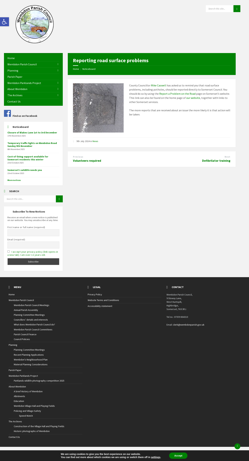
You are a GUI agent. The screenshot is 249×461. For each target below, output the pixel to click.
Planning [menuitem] (12, 70)
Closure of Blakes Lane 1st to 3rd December (32, 132)
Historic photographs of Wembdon (32, 431)
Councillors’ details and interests (31, 319)
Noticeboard (88, 68)
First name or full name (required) (26, 227)
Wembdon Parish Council (21, 300)
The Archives (15, 421)
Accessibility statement (100, 306)
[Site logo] (35, 42)
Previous (78, 156)
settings (155, 457)
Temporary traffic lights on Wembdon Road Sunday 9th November (32, 145)
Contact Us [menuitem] (14, 101)
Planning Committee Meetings (29, 314)
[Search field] (223, 8)
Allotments (19, 396)
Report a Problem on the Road (177, 93)
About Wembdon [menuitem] (17, 89)
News (95, 141)
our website (193, 98)
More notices (14, 180)
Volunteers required (87, 161)
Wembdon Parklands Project (23, 375)
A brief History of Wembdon (28, 391)
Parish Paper (15, 370)
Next (227, 156)
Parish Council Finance (25, 334)
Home (76, 68)
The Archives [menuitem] (14, 95)
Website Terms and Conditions (103, 300)
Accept (178, 455)
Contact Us (14, 437)
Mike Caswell (158, 85)
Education (19, 401)
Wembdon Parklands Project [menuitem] (24, 83)
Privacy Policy (95, 294)
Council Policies (22, 339)
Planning (13, 344)
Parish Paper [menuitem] (14, 76)
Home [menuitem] (11, 58)
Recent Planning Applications (29, 354)
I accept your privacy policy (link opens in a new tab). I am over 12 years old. (32, 253)
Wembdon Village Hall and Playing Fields (34, 405)
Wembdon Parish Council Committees (33, 329)
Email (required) (16, 239)
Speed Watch (26, 415)
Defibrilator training (216, 161)
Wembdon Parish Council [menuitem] (22, 64)
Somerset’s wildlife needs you (24, 170)
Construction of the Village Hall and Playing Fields (39, 426)
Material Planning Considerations (31, 364)
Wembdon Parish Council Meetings (31, 305)
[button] (4, 21)
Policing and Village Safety (27, 410)
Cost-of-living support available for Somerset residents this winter (27, 158)
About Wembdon (17, 386)
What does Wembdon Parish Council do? (34, 324)
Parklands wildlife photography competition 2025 (39, 380)
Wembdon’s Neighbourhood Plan (31, 359)
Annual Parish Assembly (26, 310)
